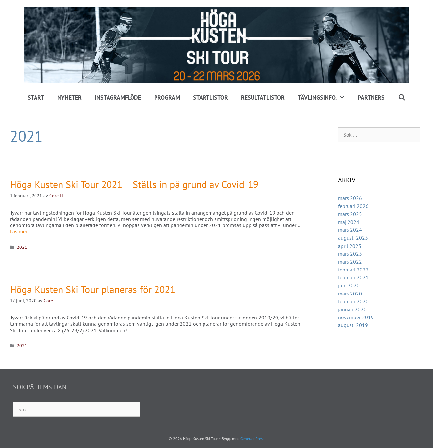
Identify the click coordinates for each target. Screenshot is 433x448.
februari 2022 (353, 269)
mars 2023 (350, 253)
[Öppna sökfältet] (401, 97)
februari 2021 (353, 277)
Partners (371, 97)
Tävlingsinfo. (324, 97)
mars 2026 (350, 198)
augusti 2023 (353, 237)
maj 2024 (348, 222)
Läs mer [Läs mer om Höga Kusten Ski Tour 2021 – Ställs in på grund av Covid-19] (18, 231)
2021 (22, 247)
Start (36, 97)
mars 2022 (350, 261)
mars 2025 (350, 214)
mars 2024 (350, 229)
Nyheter (69, 97)
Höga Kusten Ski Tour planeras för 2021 (92, 289)
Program (167, 97)
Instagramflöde (118, 97)
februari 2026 (353, 206)
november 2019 (356, 317)
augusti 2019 (353, 325)
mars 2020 (350, 293)
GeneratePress (252, 438)
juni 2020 (349, 285)
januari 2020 (352, 309)
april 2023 (349, 246)
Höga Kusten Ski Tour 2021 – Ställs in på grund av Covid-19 (134, 184)
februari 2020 (353, 301)
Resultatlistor (263, 97)
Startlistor (210, 97)
